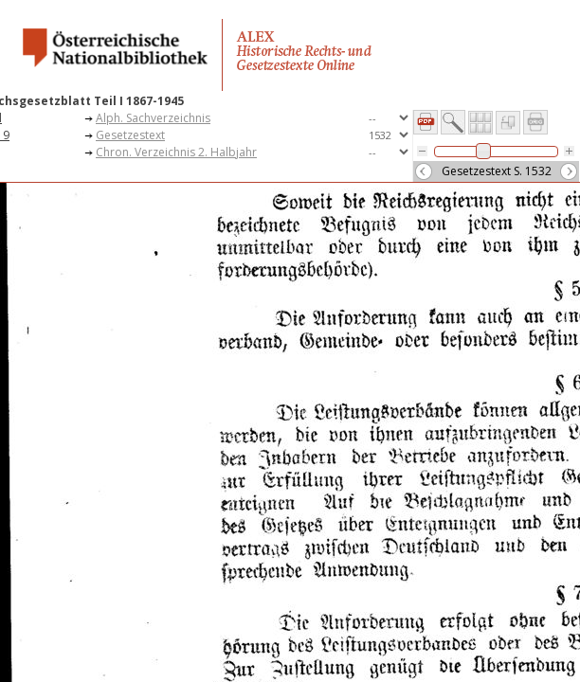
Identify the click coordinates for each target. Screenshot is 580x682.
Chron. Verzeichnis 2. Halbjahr (176, 152)
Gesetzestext (130, 135)
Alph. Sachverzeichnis (153, 118)
